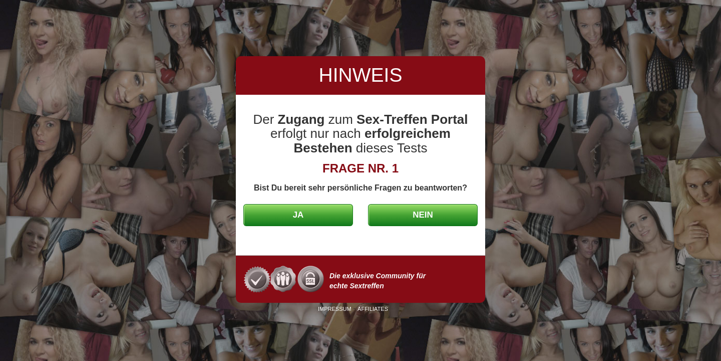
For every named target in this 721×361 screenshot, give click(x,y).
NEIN (423, 215)
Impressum (334, 309)
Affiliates (372, 309)
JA (298, 215)
